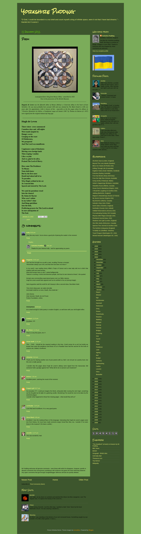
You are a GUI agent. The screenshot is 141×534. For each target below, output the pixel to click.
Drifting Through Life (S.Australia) (103, 168)
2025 (96, 249)
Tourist (98, 339)
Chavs (32, 505)
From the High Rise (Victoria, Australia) (105, 178)
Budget (98, 358)
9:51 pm (49, 245)
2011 (96, 406)
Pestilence (99, 347)
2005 (96, 422)
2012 (96, 403)
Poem (98, 344)
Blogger (91, 530)
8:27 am (37, 388)
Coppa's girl (30, 388)
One (97, 336)
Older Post (83, 480)
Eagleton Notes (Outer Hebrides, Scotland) (106, 171)
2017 (96, 389)
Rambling (104, 103)
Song (97, 308)
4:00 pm (37, 417)
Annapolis (104, 116)
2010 (96, 409)
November (99, 262)
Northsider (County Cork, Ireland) (103, 208)
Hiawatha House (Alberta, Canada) (103, 186)
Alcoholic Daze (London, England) (103, 161)
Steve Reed (30, 417)
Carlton (98, 366)
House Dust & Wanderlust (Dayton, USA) (105, 188)
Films (97, 372)
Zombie (103, 81)
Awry (102, 141)
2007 (96, 417)
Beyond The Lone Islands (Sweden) (104, 163)
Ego (97, 297)
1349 (97, 350)
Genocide (104, 93)
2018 (96, 387)
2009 (96, 411)
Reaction (99, 317)
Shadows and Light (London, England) (105, 220)
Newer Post (27, 480)
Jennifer (29, 433)
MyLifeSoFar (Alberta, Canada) (102, 201)
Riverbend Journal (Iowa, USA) (102, 218)
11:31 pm (38, 341)
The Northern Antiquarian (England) (104, 228)
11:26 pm (36, 330)
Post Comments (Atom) (37, 484)
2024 (96, 251)
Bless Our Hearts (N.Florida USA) (103, 166)
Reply (28, 238)
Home (55, 480)
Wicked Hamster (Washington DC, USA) (105, 235)
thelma (28, 376)
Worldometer (100, 300)
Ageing (98, 352)
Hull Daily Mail (97, 456)
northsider (30, 406)
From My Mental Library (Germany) (104, 176)
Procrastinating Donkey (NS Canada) (104, 213)
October (99, 265)
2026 (96, 246)
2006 (96, 420)
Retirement (99, 306)
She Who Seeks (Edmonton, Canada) (104, 223)
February (99, 287)
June (98, 276)
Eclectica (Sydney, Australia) (101, 173)
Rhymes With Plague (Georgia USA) (104, 215)
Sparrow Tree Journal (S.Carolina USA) (105, 225)
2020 (96, 381)
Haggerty (29, 260)
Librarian (29, 357)
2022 (96, 257)
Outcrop (98, 325)
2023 (96, 254)
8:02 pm (32, 232)
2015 (96, 395)
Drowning (99, 333)
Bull (97, 355)
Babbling (99, 319)
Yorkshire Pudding (47, 11)
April (98, 281)
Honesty (98, 328)
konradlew (77, 530)
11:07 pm (35, 433)
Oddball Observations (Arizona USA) (104, 211)
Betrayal (98, 322)
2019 (96, 384)
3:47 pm (36, 406)
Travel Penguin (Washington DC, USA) (105, 233)
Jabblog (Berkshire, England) (102, 193)
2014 (96, 398)
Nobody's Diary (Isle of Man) (101, 203)
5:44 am (35, 357)
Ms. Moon (29, 330)
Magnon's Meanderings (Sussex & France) (106, 196)
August (98, 270)
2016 (96, 392)
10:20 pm (38, 307)
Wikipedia (96, 463)
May (97, 279)
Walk (97, 341)
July (97, 273)
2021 (96, 378)
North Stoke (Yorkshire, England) (103, 206)
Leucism (98, 369)
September (100, 268)
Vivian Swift (30, 341)
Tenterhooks (100, 314)
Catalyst (29, 318)
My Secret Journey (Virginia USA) (103, 198)
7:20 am (34, 376)
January (99, 289)
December (99, 259)
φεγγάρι (32, 495)
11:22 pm (35, 318)
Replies (30, 242)
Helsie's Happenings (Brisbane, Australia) (105, 183)
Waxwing (32, 515)
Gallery (103, 128)
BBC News (96, 448)
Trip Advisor (96, 461)
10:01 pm (36, 260)
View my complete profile (100, 51)
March (98, 284)
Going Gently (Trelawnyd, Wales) (103, 181)
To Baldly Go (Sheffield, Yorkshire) (103, 230)
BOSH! (95, 451)
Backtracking (100, 363)
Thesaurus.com (97, 458)
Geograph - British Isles (100, 453)
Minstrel (98, 295)
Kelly (28, 232)
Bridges (98, 330)
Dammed (99, 303)
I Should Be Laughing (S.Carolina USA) (105, 191)
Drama (98, 311)
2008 (96, 414)
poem (28, 219)
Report (98, 292)
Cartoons (99, 361)
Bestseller (99, 374)
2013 (96, 400)
